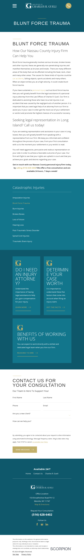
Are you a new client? (21, 414)
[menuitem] (42, 197)
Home (28, 473)
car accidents (18, 78)
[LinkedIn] (47, 524)
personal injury (38, 90)
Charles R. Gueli (51, 473)
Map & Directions (42, 504)
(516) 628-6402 (42, 514)
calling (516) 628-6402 (26, 168)
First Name (17, 398)
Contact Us (38, 473)
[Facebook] (37, 524)
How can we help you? (22, 421)
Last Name (47, 398)
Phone (15, 406)
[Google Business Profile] (42, 524)
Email (45, 406)
